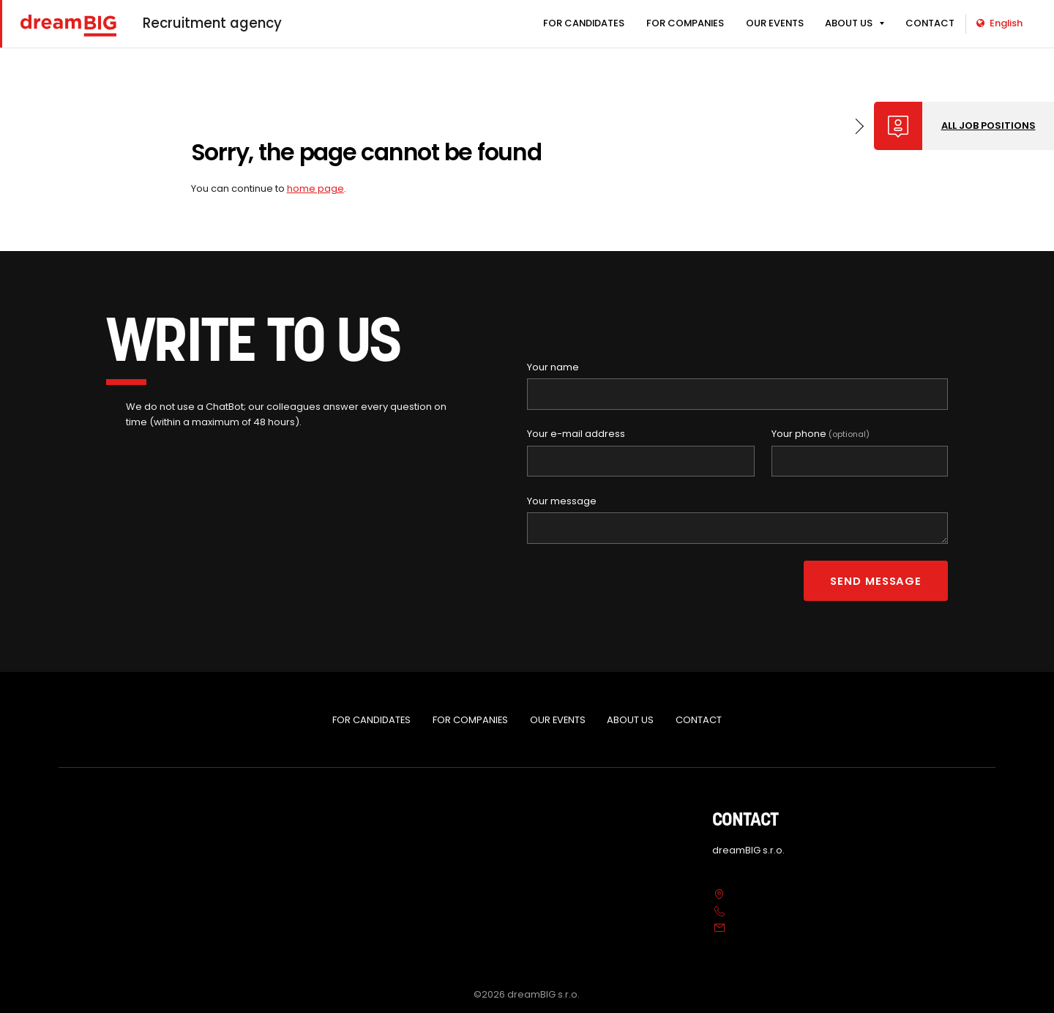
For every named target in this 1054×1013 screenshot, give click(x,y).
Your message (562, 501)
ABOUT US (848, 23)
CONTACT (929, 23)
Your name (553, 367)
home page (315, 188)
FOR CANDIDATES (583, 23)
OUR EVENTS (775, 23)
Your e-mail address (576, 434)
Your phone (820, 434)
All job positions (988, 125)
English (999, 23)
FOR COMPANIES (685, 23)
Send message (876, 580)
